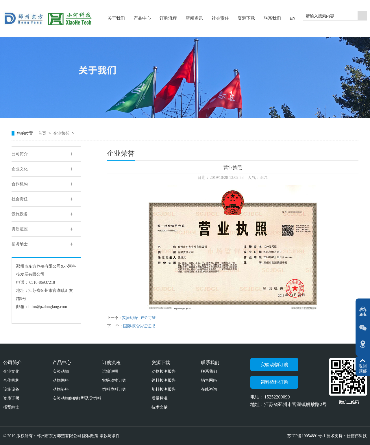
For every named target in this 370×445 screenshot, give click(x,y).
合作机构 (20, 184)
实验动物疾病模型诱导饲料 (77, 398)
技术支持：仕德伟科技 (346, 436)
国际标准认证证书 (139, 326)
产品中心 (62, 362)
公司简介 (20, 154)
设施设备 (20, 214)
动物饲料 (61, 380)
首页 (42, 133)
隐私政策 (90, 436)
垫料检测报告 (163, 389)
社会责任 (20, 199)
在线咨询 (209, 389)
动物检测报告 (163, 371)
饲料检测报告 (163, 380)
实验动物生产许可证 (139, 318)
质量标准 (159, 398)
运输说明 (110, 371)
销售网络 (209, 380)
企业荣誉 (62, 133)
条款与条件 (109, 436)
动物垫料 (61, 389)
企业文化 (20, 169)
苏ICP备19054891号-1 (306, 436)
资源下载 (160, 362)
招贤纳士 (20, 244)
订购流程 (111, 362)
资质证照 (20, 229)
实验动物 (61, 371)
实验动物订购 (114, 380)
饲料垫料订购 (114, 389)
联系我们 (210, 362)
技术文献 (159, 407)
